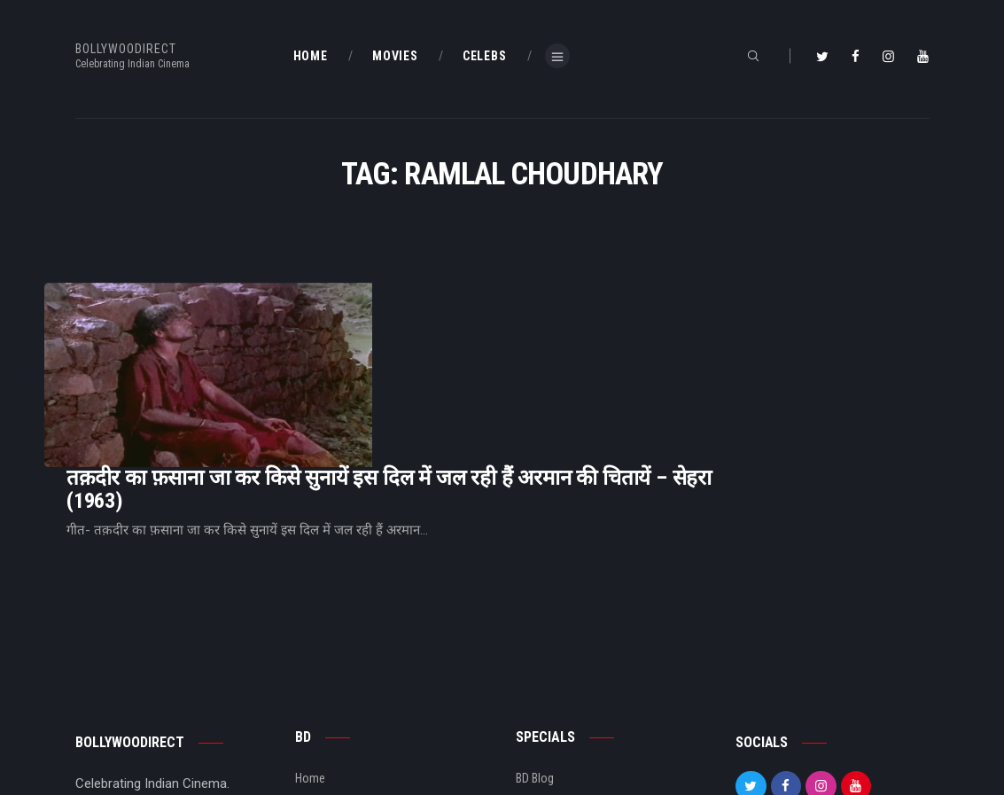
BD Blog (314, 675)
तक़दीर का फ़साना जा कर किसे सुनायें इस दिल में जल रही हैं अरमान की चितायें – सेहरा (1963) (610, 331)
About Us (318, 704)
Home (310, 646)
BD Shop (537, 675)
